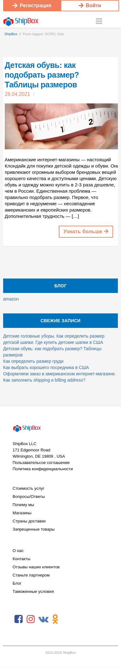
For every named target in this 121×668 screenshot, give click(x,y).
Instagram (31, 619)
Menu (99, 21)
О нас (18, 550)
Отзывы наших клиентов (36, 567)
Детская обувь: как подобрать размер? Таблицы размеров (42, 75)
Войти (90, 5)
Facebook (18, 619)
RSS (67, 619)
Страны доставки (29, 521)
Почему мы (23, 504)
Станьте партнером (31, 575)
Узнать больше (85, 231)
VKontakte (43, 619)
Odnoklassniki (55, 619)
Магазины (22, 513)
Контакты (21, 558)
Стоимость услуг (28, 488)
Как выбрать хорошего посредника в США (46, 367)
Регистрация (32, 5)
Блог (17, 583)
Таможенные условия (33, 591)
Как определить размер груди (33, 361)
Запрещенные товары (34, 529)
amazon (11, 298)
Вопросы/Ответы (29, 496)
